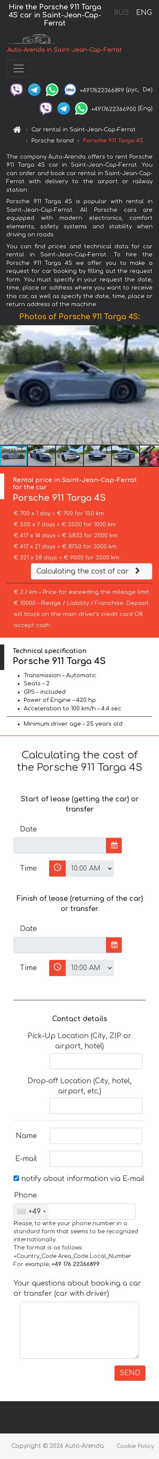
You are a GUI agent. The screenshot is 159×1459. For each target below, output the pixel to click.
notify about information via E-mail (79, 1179)
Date (28, 829)
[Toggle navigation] (19, 68)
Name (26, 1136)
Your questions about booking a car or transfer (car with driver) (77, 1288)
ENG (143, 13)
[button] (151, 385)
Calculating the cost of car (89, 571)
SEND (130, 1373)
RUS (121, 13)
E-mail (26, 1159)
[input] (60, 845)
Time (28, 868)
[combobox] (31, 1211)
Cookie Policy (135, 1446)
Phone (25, 1195)
